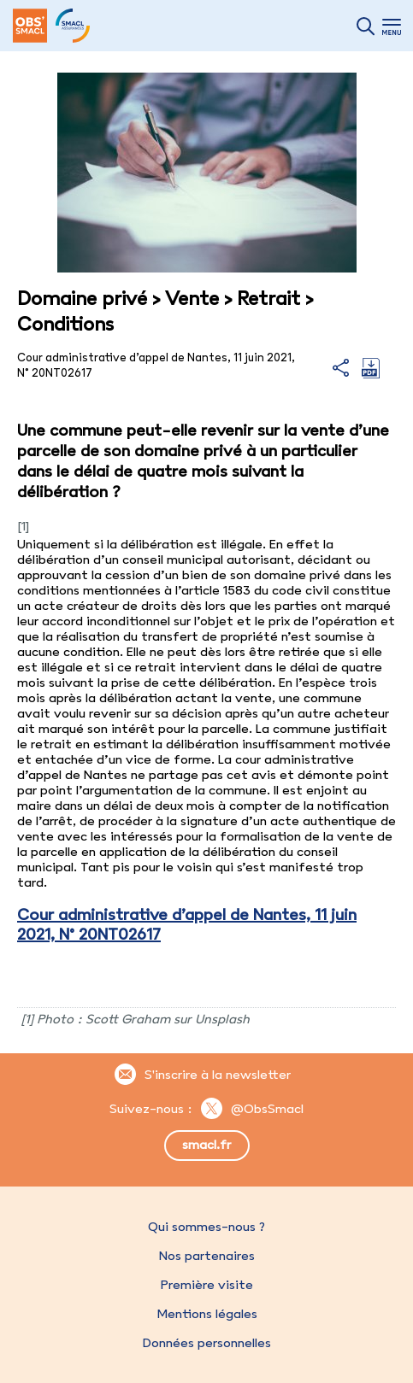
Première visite (207, 1284)
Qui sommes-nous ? (206, 1226)
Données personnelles (207, 1343)
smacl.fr (206, 1144)
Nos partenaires (207, 1255)
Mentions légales (206, 1313)
